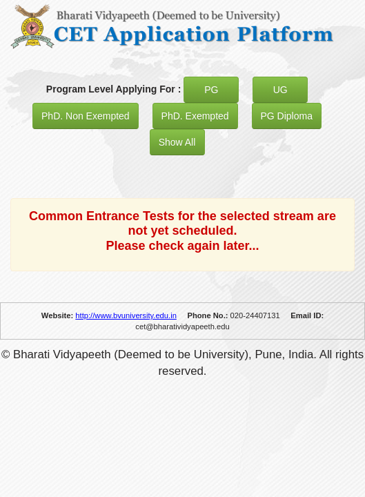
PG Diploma (287, 115)
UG (280, 89)
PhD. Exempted (195, 115)
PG (211, 89)
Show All (177, 142)
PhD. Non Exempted (85, 115)
